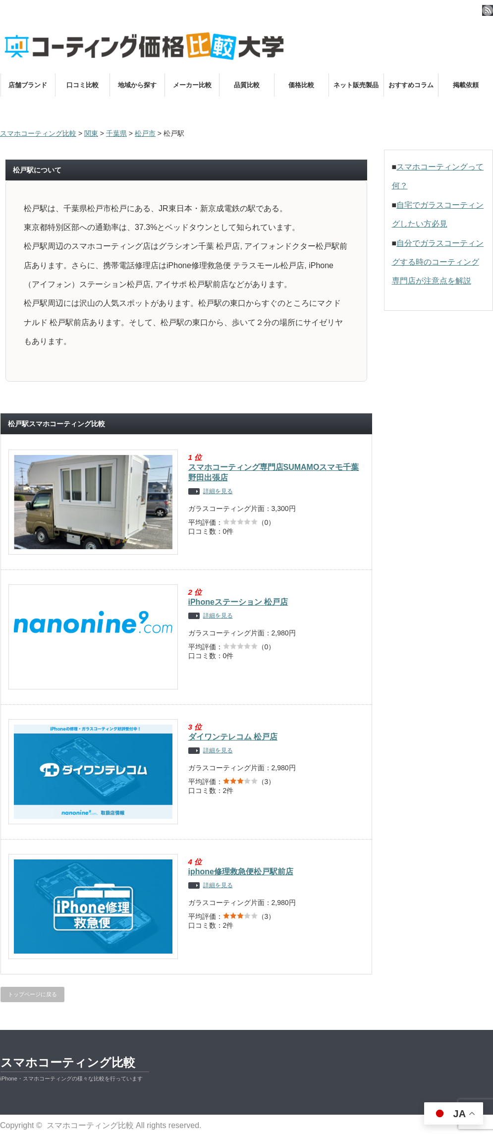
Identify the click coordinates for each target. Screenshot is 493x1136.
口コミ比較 (82, 85)
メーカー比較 (192, 85)
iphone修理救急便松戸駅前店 (240, 871)
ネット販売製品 (356, 85)
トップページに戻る (32, 994)
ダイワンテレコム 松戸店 (232, 737)
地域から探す (137, 85)
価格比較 (301, 85)
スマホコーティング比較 (67, 1062)
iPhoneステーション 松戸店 (238, 602)
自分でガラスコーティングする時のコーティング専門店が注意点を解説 (438, 262)
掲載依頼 (466, 85)
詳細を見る (218, 491)
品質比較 (247, 85)
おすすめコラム (411, 85)
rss (487, 10)
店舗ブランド (27, 85)
